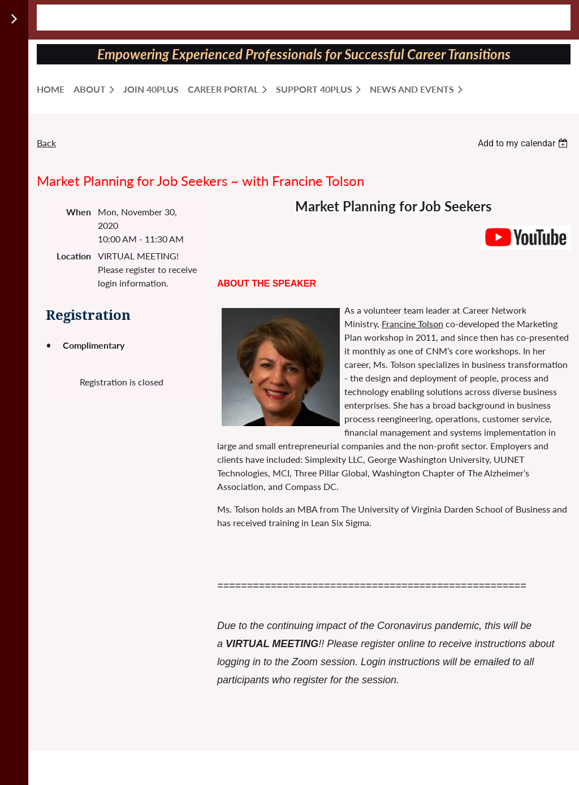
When (78, 211)
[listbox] (524, 143)
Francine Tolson (412, 323)
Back (46, 142)
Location (74, 255)
